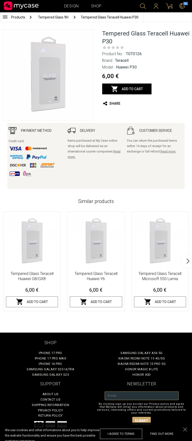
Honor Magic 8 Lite (141, 369)
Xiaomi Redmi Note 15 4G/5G (141, 358)
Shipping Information (50, 405)
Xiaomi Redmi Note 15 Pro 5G (141, 364)
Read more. (168, 151)
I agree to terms (121, 434)
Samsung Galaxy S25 (50, 374)
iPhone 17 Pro (50, 353)
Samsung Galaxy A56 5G (141, 353)
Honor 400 (142, 374)
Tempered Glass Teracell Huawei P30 (109, 17)
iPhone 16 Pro (50, 364)
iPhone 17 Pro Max (50, 358)
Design (71, 6)
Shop (96, 6)
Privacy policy (50, 410)
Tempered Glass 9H (53, 17)
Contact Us (50, 399)
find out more (161, 434)
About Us (50, 394)
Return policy (50, 415)
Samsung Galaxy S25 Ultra (50, 369)
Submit (141, 421)
